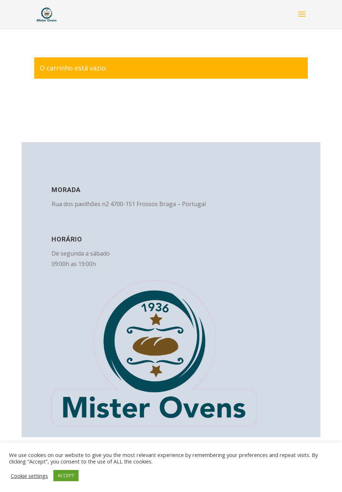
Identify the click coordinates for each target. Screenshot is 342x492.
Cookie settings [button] (29, 476)
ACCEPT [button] (66, 475)
